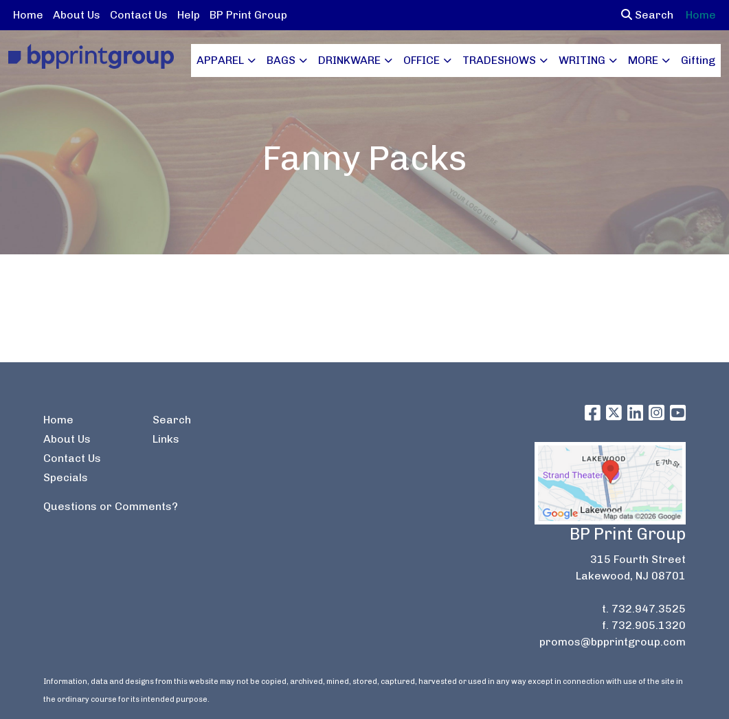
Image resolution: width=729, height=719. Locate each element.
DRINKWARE (349, 60)
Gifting (698, 60)
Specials (65, 477)
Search (647, 14)
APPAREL (220, 60)
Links (166, 438)
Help (188, 14)
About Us (76, 14)
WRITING (582, 60)
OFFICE (421, 60)
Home (28, 14)
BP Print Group (248, 14)
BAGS (281, 60)
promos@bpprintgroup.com (612, 641)
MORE (643, 60)
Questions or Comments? (110, 506)
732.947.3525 (649, 608)
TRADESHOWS (499, 60)
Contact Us (139, 14)
